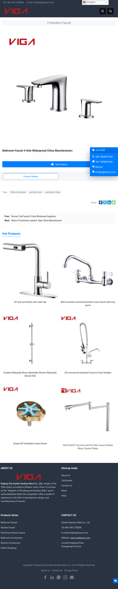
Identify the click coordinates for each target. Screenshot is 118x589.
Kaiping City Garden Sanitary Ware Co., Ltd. (55, 565)
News (64, 490)
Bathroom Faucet (9, 522)
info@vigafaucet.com (43, 2)
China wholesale (18, 192)
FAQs (63, 495)
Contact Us (66, 485)
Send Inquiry (59, 164)
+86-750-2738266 (15, 2)
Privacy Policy (71, 570)
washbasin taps (52, 192)
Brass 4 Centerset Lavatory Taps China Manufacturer (37, 220)
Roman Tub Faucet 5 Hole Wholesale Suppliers (33, 216)
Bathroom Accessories (11, 538)
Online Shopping (8, 548)
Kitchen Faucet (8, 527)
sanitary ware (35, 192)
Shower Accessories (10, 543)
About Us (65, 475)
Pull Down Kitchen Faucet (13, 533)
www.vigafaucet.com (80, 538)
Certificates (66, 480)
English (89, 2)
